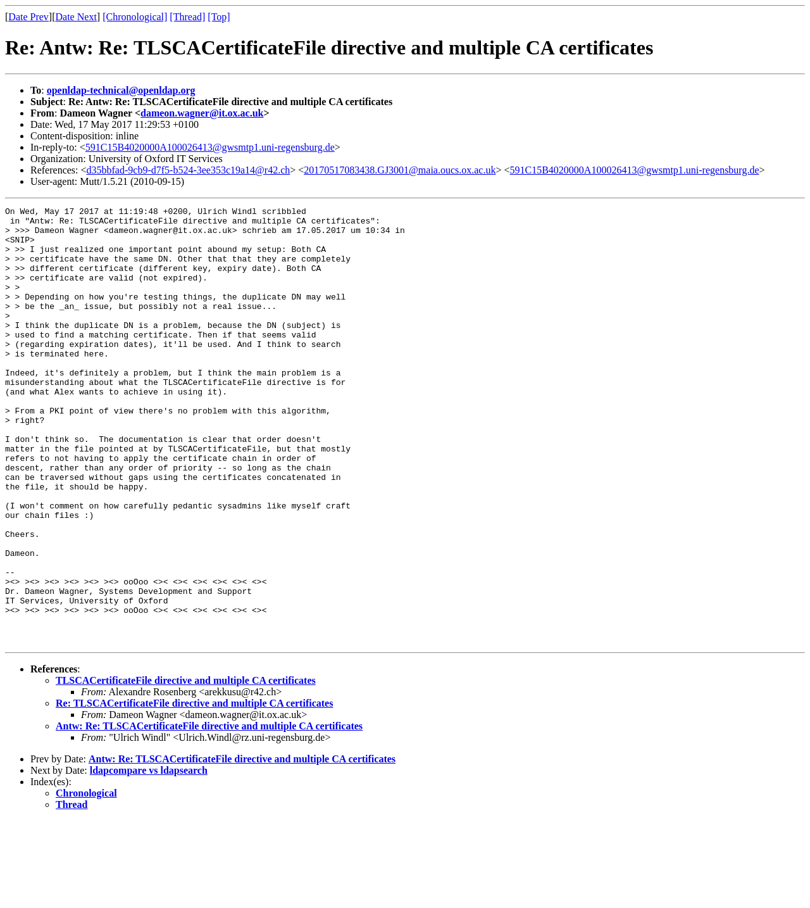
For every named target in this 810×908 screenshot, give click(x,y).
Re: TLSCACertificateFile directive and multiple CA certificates (194, 790)
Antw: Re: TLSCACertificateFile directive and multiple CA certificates (209, 813)
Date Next (76, 16)
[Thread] (187, 16)
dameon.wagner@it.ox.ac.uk (201, 113)
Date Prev (28, 16)
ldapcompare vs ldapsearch (149, 857)
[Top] (219, 16)
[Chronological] (135, 16)
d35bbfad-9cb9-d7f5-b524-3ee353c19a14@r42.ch (188, 170)
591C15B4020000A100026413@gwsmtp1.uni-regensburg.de (210, 147)
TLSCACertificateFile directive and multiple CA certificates (186, 767)
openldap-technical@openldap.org (121, 90)
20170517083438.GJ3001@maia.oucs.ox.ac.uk (399, 170)
